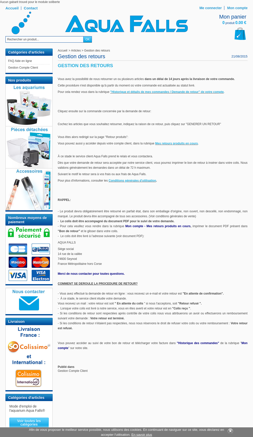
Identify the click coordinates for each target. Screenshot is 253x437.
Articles (76, 50)
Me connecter (210, 8)
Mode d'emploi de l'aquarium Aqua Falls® (27, 408)
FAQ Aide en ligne (20, 61)
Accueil (62, 50)
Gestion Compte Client (23, 67)
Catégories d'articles (26, 397)
